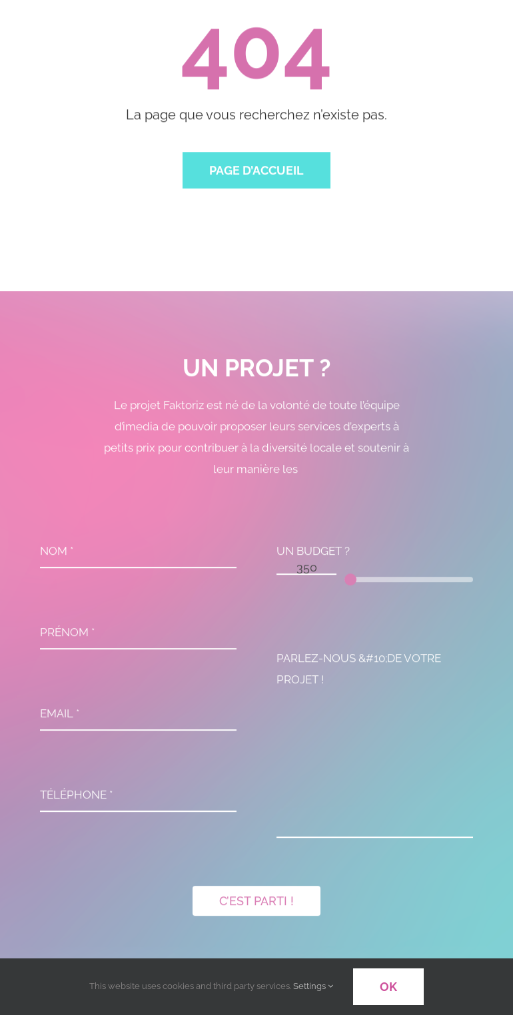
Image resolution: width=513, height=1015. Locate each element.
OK (388, 987)
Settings (313, 986)
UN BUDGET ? (313, 554)
